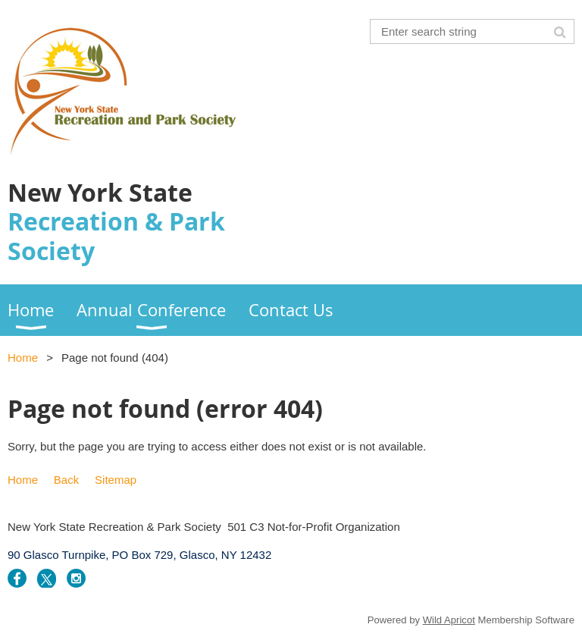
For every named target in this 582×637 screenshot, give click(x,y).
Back (66, 479)
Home (23, 357)
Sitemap (115, 479)
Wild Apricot (449, 620)
